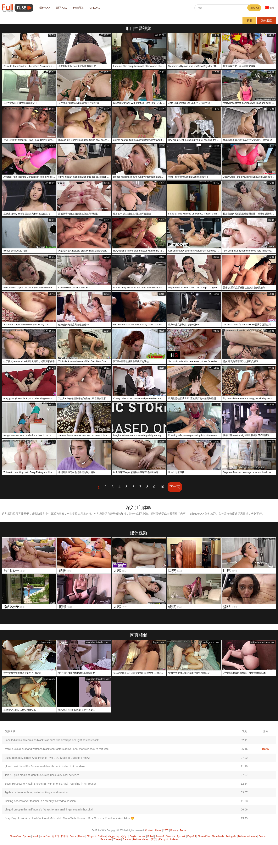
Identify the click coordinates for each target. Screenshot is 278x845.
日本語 (64, 836)
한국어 (55, 836)
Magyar (111, 836)
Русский (181, 836)
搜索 (252, 7)
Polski (150, 836)
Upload (97, 8)
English (133, 836)
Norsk (35, 836)
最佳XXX (45, 8)
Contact (149, 830)
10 (162, 487)
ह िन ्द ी (163, 839)
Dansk (81, 836)
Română (159, 836)
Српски (27, 836)
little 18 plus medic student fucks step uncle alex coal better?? (42, 775)
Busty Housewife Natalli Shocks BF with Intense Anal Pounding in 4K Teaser (50, 783)
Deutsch (263, 836)
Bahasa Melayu (141, 839)
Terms (183, 830)
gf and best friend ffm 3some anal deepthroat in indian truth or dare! (45, 766)
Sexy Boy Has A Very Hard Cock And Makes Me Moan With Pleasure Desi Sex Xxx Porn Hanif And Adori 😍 (69, 818)
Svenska (170, 836)
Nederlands (218, 836)
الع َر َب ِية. (122, 836)
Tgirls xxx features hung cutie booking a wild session (36, 792)
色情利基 (80, 8)
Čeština (102, 836)
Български (106, 839)
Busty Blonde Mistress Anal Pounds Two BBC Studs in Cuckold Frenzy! (47, 757)
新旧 (249, 20)
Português (231, 836)
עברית (142, 836)
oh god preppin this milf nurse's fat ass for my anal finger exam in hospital (49, 809)
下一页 (175, 487)
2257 (166, 830)
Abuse (158, 830)
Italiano (174, 839)
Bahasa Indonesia (247, 836)
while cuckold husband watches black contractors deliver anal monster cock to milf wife (56, 748)
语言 (269, 8)
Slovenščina (204, 836)
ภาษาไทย (45, 836)
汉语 (153, 839)
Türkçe (117, 839)
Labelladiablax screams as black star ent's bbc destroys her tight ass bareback (52, 740)
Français (126, 839)
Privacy (174, 830)
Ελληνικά (91, 836)
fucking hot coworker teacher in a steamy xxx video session (40, 801)
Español (191, 836)
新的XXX (62, 8)
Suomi (73, 836)
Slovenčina (15, 836)
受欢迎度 (266, 20)
